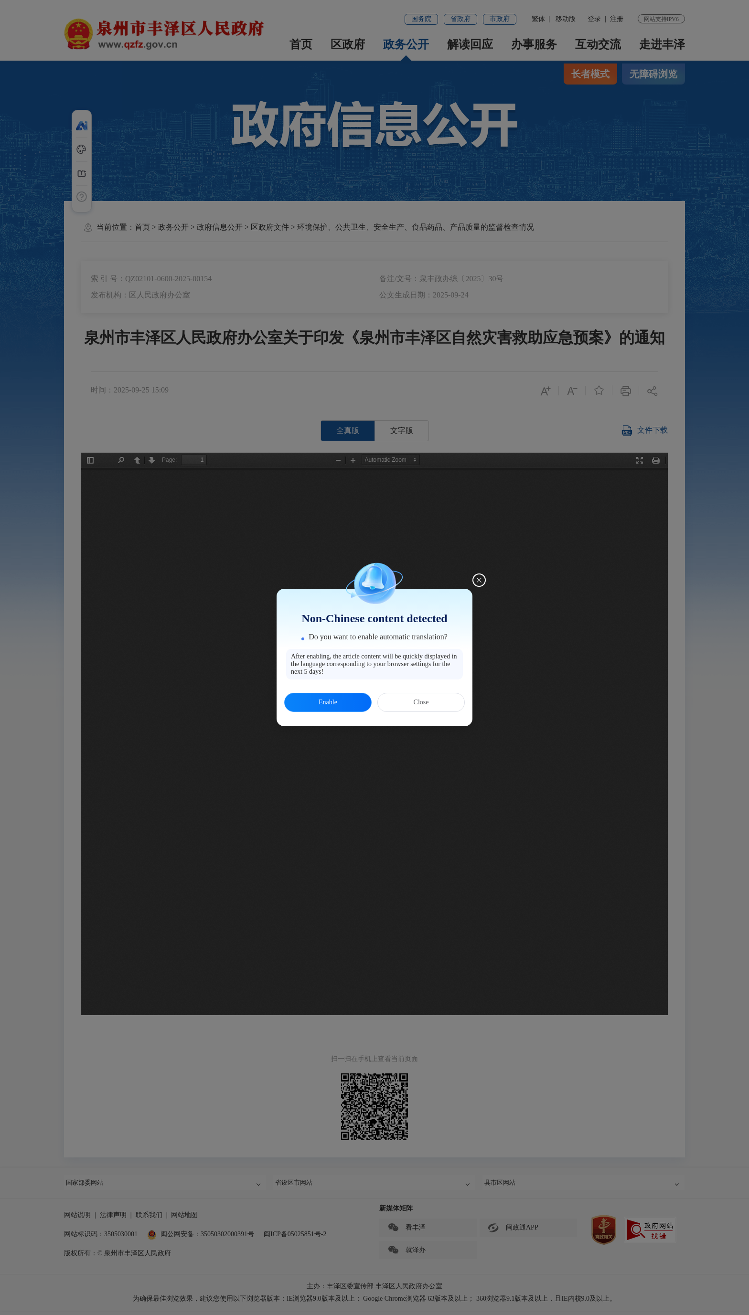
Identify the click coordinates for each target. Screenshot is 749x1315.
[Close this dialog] (479, 580)
